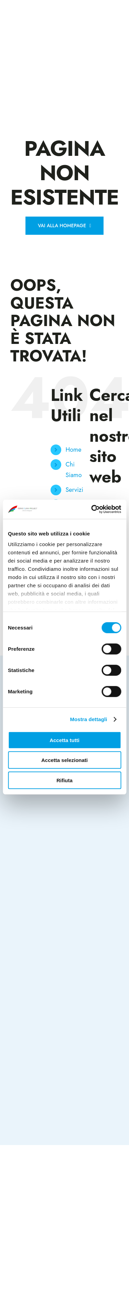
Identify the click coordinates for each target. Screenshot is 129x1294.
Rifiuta (64, 780)
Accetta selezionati (64, 760)
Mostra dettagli (88, 719)
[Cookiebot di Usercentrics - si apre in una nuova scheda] (92, 509)
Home (73, 449)
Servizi (74, 489)
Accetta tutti (64, 740)
